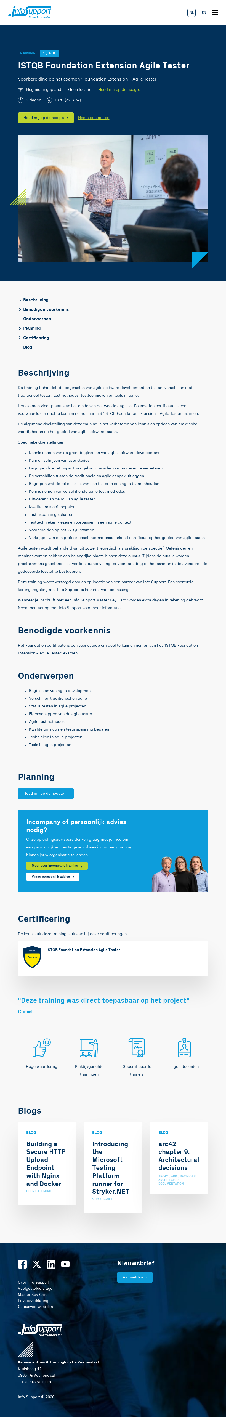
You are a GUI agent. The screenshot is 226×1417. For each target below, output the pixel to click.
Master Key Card (32, 1295)
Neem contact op (94, 118)
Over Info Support (33, 1282)
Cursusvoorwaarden (35, 1307)
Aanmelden (133, 1277)
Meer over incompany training (55, 866)
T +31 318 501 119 (34, 1382)
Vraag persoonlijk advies (51, 877)
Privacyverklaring (33, 1301)
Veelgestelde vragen (36, 1288)
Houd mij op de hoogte (119, 90)
